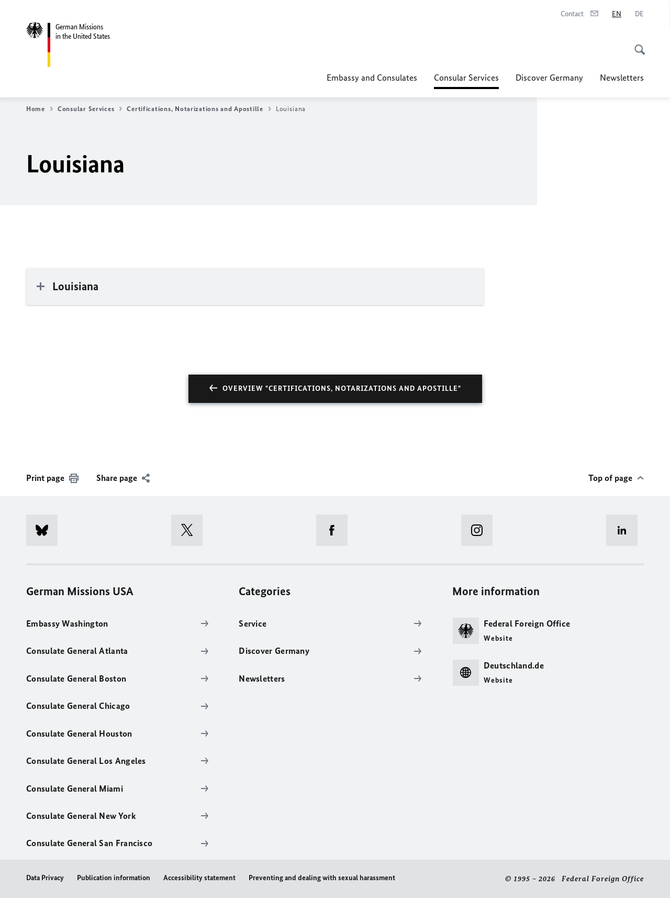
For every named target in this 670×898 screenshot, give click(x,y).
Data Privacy (45, 877)
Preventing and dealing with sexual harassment (322, 877)
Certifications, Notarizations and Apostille (199, 109)
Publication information (113, 877)
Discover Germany (549, 77)
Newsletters (622, 77)
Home (39, 109)
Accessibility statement (199, 877)
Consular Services (466, 77)
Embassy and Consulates (372, 77)
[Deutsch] (639, 14)
